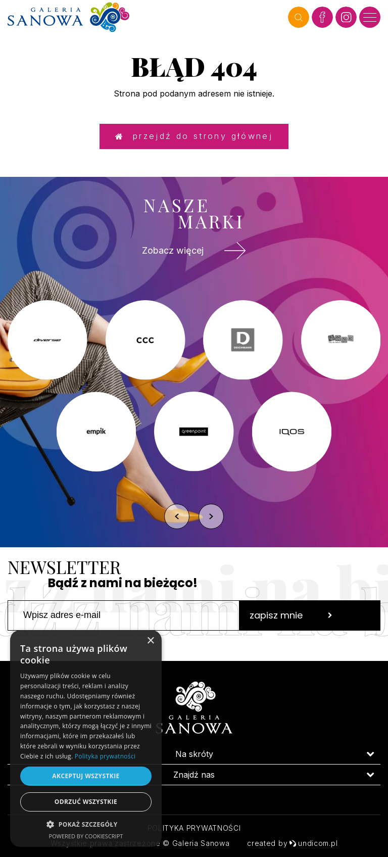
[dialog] (86, 738)
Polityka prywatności (194, 828)
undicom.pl (313, 843)
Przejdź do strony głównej (194, 135)
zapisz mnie (291, 620)
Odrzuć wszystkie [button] (86, 801)
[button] (86, 824)
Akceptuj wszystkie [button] (85, 776)
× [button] (150, 641)
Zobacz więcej (194, 252)
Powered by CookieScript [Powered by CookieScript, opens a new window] (86, 836)
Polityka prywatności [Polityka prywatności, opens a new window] (105, 756)
